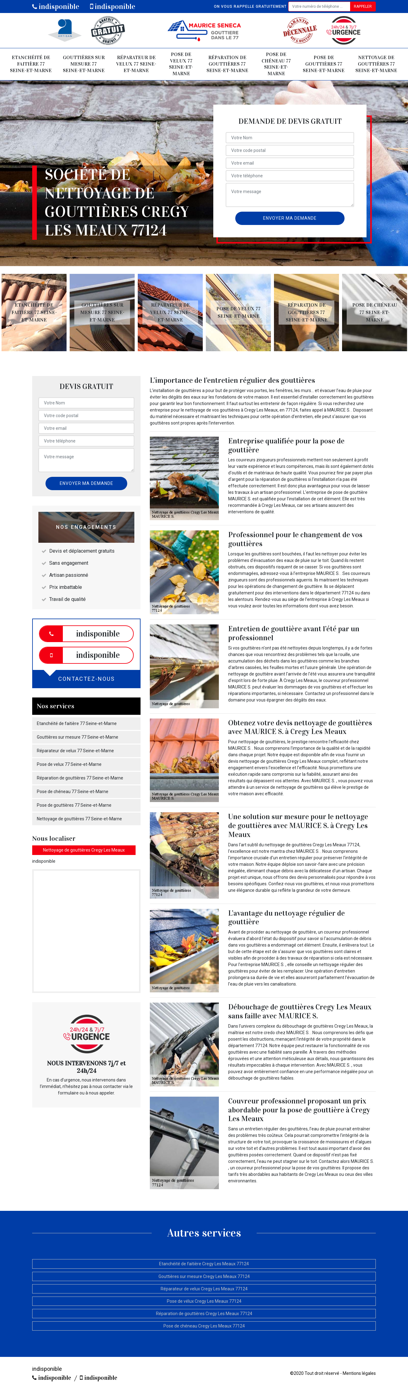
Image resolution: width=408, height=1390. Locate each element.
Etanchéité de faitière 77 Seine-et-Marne (31, 63)
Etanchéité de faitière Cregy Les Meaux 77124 (204, 1263)
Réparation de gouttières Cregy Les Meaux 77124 (204, 1313)
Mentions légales (359, 1373)
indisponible (55, 6)
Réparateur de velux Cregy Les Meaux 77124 (204, 1288)
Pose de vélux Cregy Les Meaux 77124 (204, 1301)
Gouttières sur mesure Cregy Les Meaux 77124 (204, 1276)
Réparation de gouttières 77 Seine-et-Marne (227, 63)
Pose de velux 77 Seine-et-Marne (181, 63)
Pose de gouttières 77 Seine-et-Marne (324, 63)
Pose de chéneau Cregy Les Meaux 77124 (204, 1325)
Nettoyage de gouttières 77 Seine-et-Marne (376, 63)
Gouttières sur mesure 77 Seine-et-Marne (84, 63)
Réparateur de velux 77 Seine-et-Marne (136, 63)
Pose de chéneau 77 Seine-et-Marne (276, 63)
